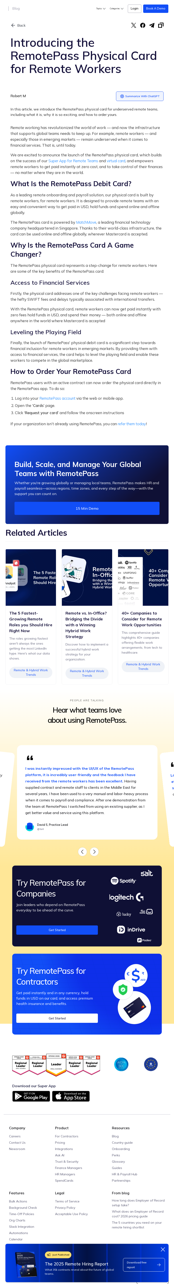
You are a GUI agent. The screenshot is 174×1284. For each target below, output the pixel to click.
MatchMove (86, 222)
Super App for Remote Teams (73, 160)
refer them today (132, 423)
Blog (16, 8)
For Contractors (66, 1136)
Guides (117, 1168)
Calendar (16, 1239)
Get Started (57, 930)
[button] (101, 8)
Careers (15, 1136)
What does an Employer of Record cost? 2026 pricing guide (138, 1213)
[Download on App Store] (71, 1098)
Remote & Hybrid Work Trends (143, 685)
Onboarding (121, 1149)
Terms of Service (67, 1201)
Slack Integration (21, 1227)
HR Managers (65, 1174)
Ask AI (59, 1155)
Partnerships (121, 1180)
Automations (18, 1233)
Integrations (64, 1149)
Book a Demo (155, 8)
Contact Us (17, 1143)
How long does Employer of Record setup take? (138, 1202)
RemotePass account (57, 398)
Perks (116, 1155)
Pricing (60, 1143)
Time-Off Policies (21, 1214)
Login (134, 8)
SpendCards (64, 1180)
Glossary (118, 1162)
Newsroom (17, 1149)
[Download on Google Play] (31, 1096)
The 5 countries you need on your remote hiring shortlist (137, 1225)
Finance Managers (68, 1168)
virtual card (116, 160)
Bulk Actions (18, 1201)
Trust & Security (66, 1162)
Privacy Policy (65, 1208)
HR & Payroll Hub (124, 1174)
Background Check (23, 1208)
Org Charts (17, 1220)
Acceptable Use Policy (71, 1214)
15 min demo (87, 508)
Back (21, 25)
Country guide (122, 1143)
